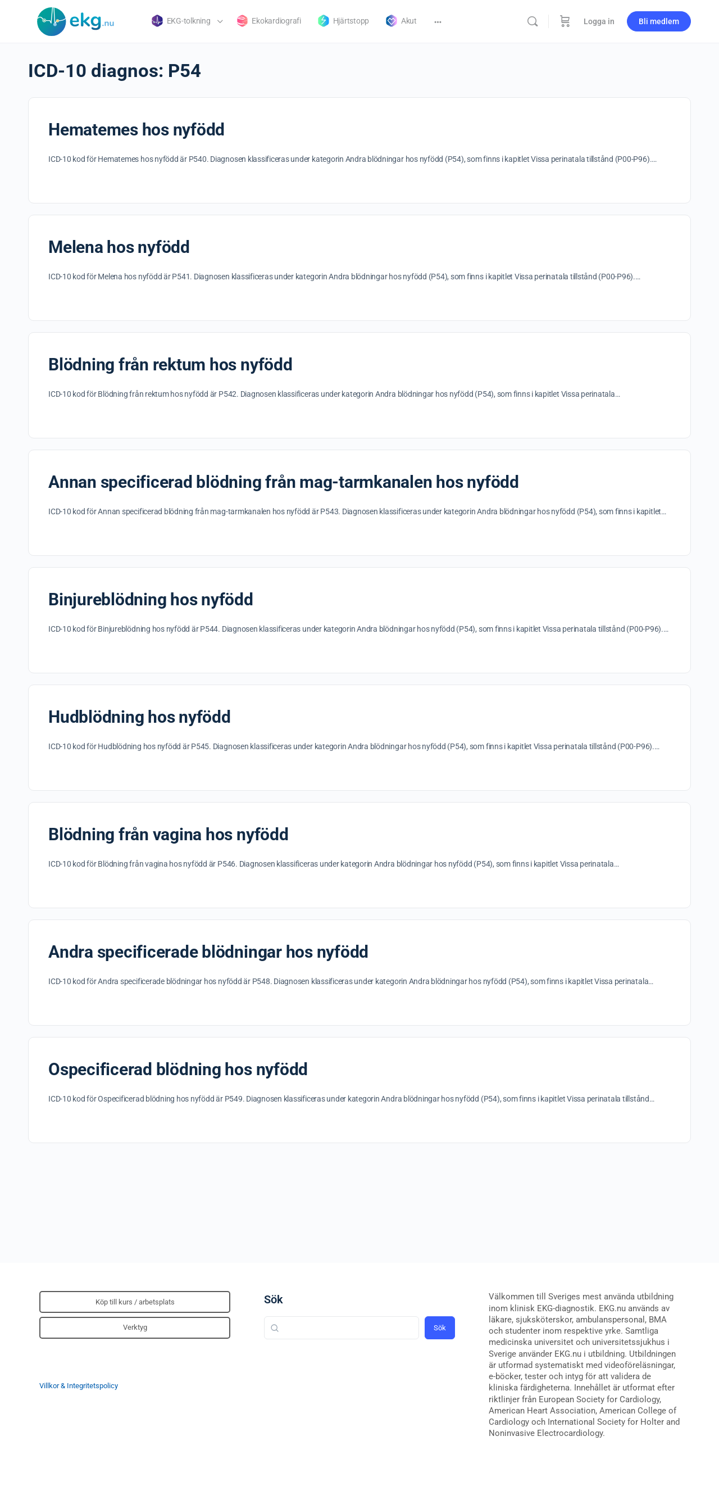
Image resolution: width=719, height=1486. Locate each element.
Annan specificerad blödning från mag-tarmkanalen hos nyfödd (283, 482)
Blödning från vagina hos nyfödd (168, 834)
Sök (273, 1299)
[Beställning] (565, 21)
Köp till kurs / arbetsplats (135, 1302)
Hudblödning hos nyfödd (139, 717)
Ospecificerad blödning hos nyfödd (178, 1069)
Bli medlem (659, 21)
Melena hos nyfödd (119, 247)
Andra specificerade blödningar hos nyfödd (208, 952)
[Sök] (532, 21)
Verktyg (135, 1327)
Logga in (599, 21)
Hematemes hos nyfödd (136, 129)
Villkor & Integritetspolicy (78, 1385)
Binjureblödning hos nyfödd (150, 599)
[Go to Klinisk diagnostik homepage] (76, 20)
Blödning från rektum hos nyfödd (170, 364)
